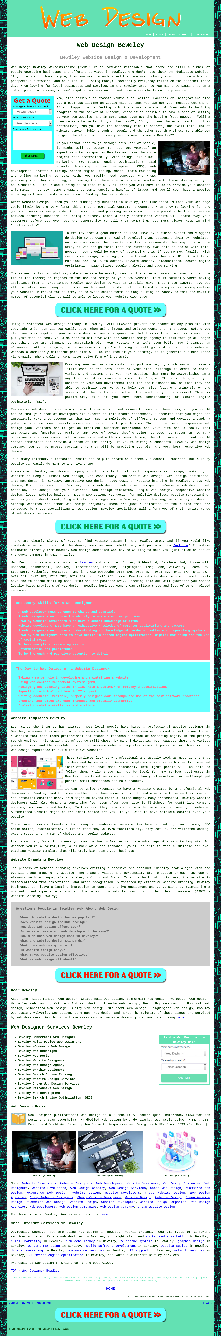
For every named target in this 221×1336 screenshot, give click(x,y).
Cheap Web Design (165, 1188)
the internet (187, 81)
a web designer (69, 1236)
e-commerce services (86, 1250)
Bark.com (180, 545)
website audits (174, 1246)
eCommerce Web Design (47, 1193)
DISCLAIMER (201, 34)
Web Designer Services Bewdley (51, 1027)
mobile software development (110, 1246)
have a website (196, 189)
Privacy (207, 1303)
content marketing (44, 1246)
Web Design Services (127, 1188)
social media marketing (166, 1236)
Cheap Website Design (165, 1193)
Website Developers (39, 1183)
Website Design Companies (163, 1202)
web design (59, 471)
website (63, 131)
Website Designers (76, 1183)
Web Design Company (87, 1188)
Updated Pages (44, 1303)
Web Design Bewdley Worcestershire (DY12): (51, 67)
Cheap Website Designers (51, 1197)
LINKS (159, 34)
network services (189, 1250)
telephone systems (136, 1241)
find (24, 999)
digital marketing (27, 1250)
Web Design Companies (181, 1183)
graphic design (191, 1241)
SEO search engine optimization (56, 1255)
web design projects (85, 504)
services (18, 590)
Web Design (20, 562)
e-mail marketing (26, 1241)
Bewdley (86, 562)
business (177, 459)
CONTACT (184, 34)
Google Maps (116, 103)
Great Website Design (30, 202)
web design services (34, 513)
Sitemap (13, 1303)
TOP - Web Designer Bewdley (35, 1270)
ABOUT (171, 34)
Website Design (86, 1193)
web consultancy (80, 1241)
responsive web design (163, 471)
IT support (138, 1250)
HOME (149, 34)
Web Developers (109, 1183)
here (180, 1017)
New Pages (27, 1303)
